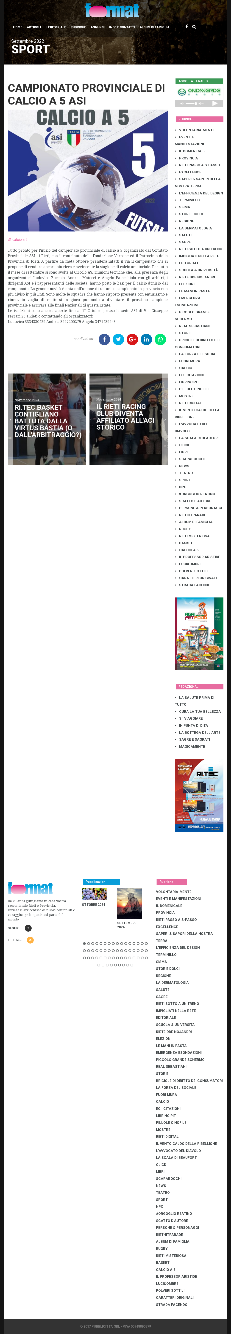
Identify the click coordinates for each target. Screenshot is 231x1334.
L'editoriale (56, 27)
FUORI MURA (187, 361)
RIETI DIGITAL (188, 403)
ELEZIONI (185, 284)
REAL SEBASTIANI (192, 326)
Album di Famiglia (154, 27)
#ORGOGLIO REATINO (195, 494)
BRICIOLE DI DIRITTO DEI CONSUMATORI (189, 1081)
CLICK (182, 445)
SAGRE (183, 242)
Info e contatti (122, 27)
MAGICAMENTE (190, 747)
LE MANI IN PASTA (192, 291)
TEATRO (184, 473)
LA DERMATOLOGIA (193, 228)
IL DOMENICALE (190, 151)
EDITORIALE (187, 263)
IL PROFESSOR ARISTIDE (197, 557)
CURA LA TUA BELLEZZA (198, 712)
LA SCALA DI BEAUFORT (197, 438)
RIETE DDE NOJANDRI (195, 277)
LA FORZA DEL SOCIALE (197, 354)
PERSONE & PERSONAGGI (198, 508)
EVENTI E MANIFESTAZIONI (178, 899)
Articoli (34, 27)
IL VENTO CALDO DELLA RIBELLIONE (186, 1144)
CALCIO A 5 (187, 550)
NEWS (182, 466)
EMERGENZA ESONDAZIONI (179, 1053)
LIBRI (181, 452)
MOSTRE (184, 396)
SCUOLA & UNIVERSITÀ (196, 270)
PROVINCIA (186, 158)
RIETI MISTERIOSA (192, 536)
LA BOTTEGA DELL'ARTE (197, 733)
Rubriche (78, 27)
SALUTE (184, 235)
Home (17, 27)
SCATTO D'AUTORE (193, 501)
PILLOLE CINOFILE (192, 389)
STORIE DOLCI (189, 214)
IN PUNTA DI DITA (191, 725)
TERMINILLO (187, 200)
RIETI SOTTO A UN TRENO (198, 249)
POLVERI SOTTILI (191, 571)
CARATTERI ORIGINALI (196, 578)
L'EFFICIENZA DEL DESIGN (199, 193)
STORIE (183, 333)
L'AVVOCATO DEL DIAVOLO (178, 1151)
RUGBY (183, 529)
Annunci (98, 27)
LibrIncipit (187, 382)
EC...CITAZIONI (189, 375)
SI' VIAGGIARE (189, 718)
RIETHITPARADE (190, 515)
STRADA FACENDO (193, 585)
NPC (180, 487)
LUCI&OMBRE (188, 564)
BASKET (184, 543)
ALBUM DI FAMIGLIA (194, 522)
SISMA (182, 207)
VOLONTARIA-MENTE (195, 130)
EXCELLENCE (188, 172)
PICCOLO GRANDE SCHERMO (180, 1060)
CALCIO (183, 368)
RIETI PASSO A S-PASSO (197, 165)
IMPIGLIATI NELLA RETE (197, 256)
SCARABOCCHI (190, 459)
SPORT (183, 480)
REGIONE (184, 221)
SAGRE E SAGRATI (192, 739)
